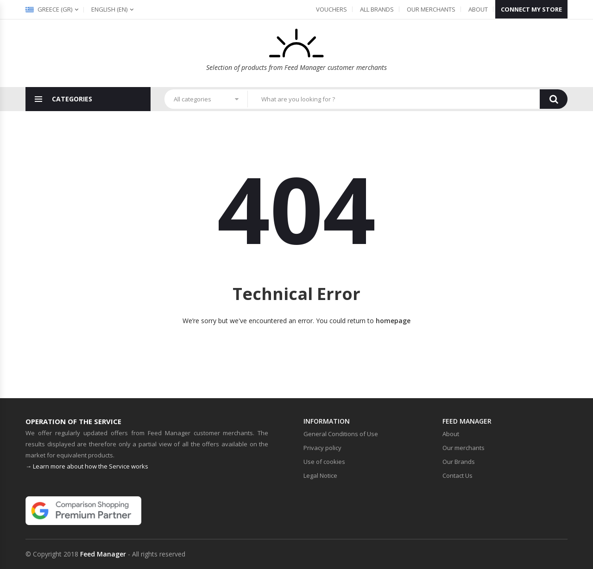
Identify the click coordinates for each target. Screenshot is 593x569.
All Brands (377, 9)
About (478, 9)
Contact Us (457, 475)
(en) (109, 9)
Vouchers (331, 9)
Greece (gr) (48, 9)
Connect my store (531, 9)
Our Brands (458, 461)
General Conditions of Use (340, 434)
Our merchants (431, 9)
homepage (393, 320)
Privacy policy (322, 448)
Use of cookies (324, 461)
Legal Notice (320, 475)
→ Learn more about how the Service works (86, 466)
